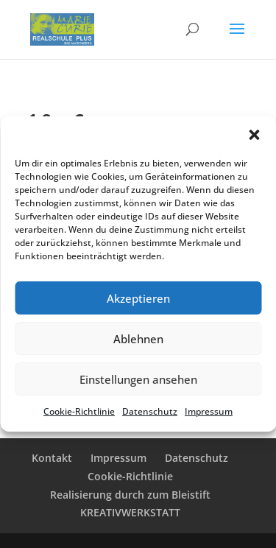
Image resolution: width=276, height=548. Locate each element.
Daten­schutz (149, 411)
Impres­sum (209, 411)
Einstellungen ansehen (138, 379)
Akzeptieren (138, 298)
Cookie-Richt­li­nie (79, 411)
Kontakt (52, 458)
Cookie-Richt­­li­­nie (130, 476)
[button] (254, 134)
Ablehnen (138, 338)
